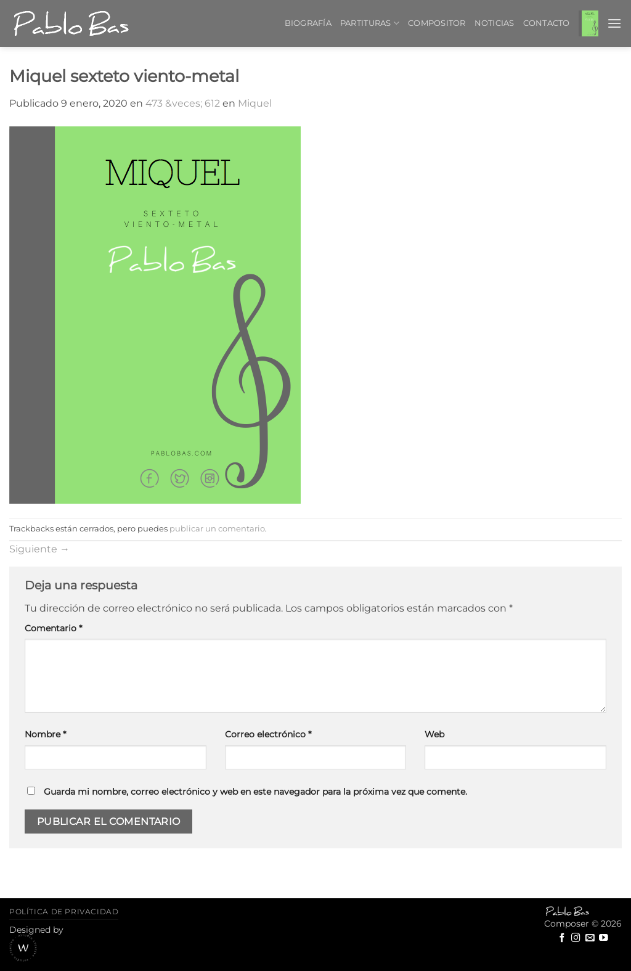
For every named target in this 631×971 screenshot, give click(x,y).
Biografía (308, 23)
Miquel (255, 103)
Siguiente (39, 549)
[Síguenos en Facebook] (562, 938)
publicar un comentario (217, 528)
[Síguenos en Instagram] (575, 938)
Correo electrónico (268, 734)
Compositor (437, 23)
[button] (588, 23)
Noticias (494, 23)
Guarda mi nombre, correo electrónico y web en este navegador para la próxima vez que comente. (255, 791)
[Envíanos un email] (590, 938)
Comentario (53, 628)
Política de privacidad (63, 911)
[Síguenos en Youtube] (603, 938)
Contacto (546, 23)
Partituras (369, 23)
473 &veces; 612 (182, 103)
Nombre (45, 734)
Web (434, 734)
